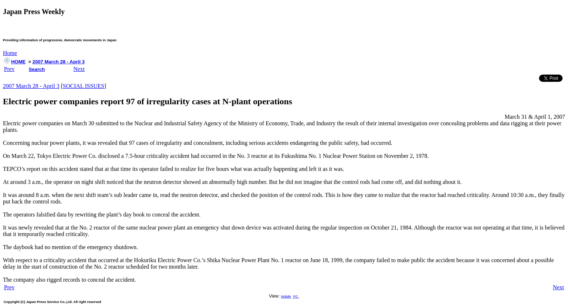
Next (79, 69)
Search (37, 69)
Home (10, 53)
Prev (9, 69)
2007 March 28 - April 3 (59, 61)
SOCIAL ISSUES (83, 86)
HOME (18, 61)
